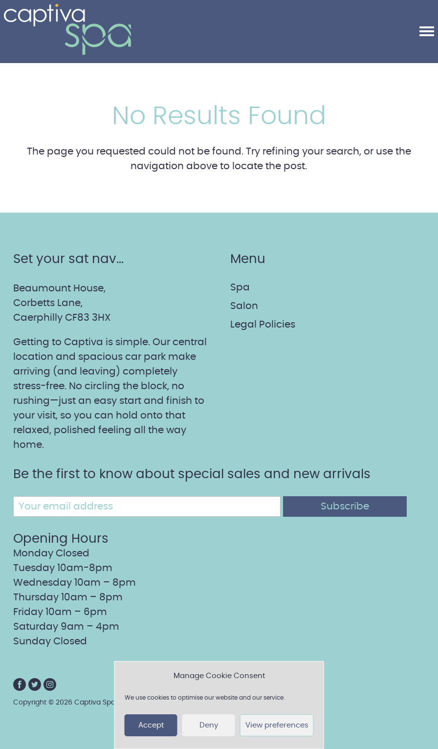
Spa (240, 287)
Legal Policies (262, 325)
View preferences (276, 725)
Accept (151, 725)
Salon (244, 306)
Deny (208, 725)
